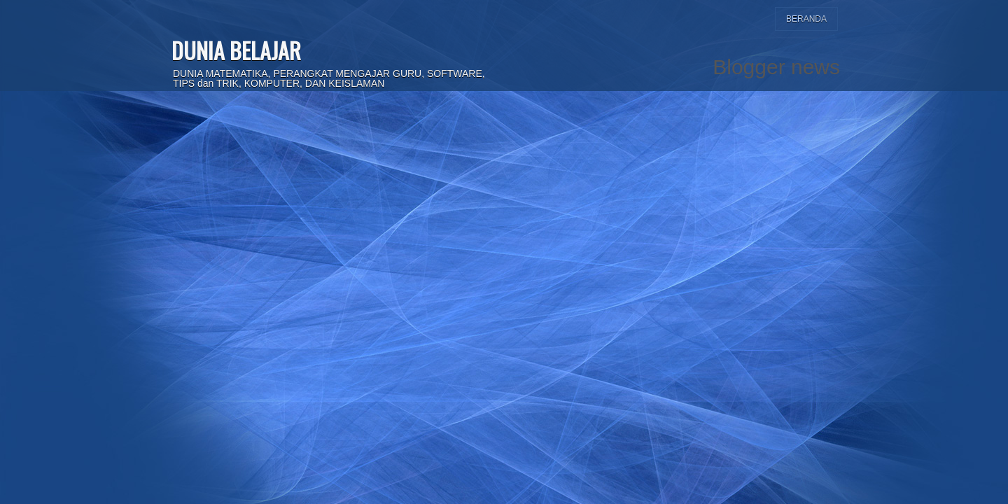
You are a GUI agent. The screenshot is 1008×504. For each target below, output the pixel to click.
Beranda (806, 19)
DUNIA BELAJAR (236, 50)
